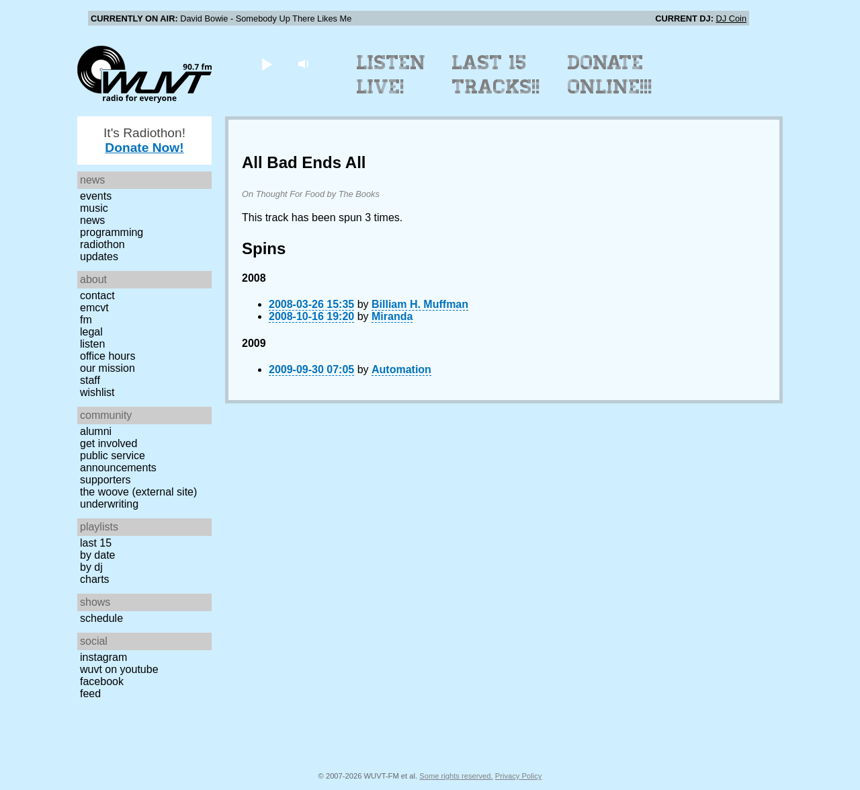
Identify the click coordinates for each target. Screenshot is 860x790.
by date (97, 555)
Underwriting (109, 504)
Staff (90, 380)
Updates (99, 256)
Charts (95, 579)
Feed (90, 693)
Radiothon (102, 244)
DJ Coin (731, 18)
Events (96, 196)
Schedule (101, 618)
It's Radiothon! (144, 140)
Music (94, 208)
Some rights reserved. (455, 776)
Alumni (96, 431)
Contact (97, 295)
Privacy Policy (518, 776)
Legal (91, 332)
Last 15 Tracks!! (496, 74)
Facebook (102, 681)
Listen (92, 344)
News (92, 220)
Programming (111, 232)
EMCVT (94, 307)
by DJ (91, 567)
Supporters (105, 479)
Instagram (103, 657)
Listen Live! (391, 74)
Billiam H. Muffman (420, 304)
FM (86, 319)
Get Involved (108, 443)
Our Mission (107, 368)
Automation (401, 369)
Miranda (392, 316)
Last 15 (96, 543)
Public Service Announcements (118, 461)
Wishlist (97, 392)
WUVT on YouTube (119, 669)
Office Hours (107, 356)
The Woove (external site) (138, 492)
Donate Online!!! (610, 74)
